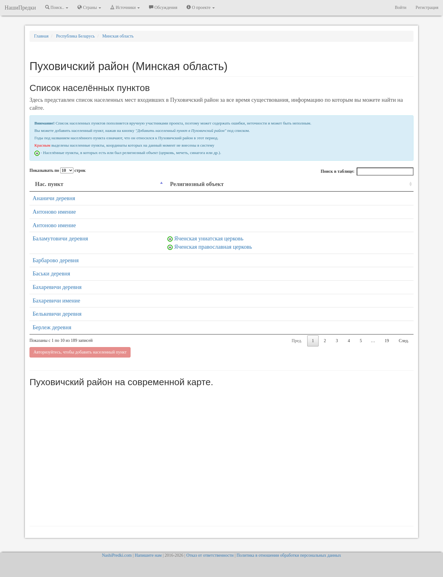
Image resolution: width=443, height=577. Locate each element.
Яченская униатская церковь (208, 238)
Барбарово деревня (56, 260)
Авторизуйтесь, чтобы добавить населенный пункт (80, 352)
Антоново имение (54, 211)
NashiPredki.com (117, 555)
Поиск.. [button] (57, 7)
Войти (400, 7)
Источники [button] (125, 7)
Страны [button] (89, 7)
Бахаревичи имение (56, 300)
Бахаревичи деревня (57, 287)
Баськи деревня (51, 273)
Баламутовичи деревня (60, 238)
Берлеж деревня (52, 327)
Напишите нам (148, 555)
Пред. (297, 340)
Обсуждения (163, 7)
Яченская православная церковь (213, 246)
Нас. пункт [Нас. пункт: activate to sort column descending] (49, 184)
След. (404, 340)
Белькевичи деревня (57, 313)
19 (387, 340)
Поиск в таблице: (367, 172)
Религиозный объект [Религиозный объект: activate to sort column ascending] (197, 184)
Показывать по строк (57, 170)
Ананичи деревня (54, 198)
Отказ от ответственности (209, 555)
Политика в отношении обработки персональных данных (289, 555)
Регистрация (427, 7)
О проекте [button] (200, 7)
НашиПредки (20, 8)
